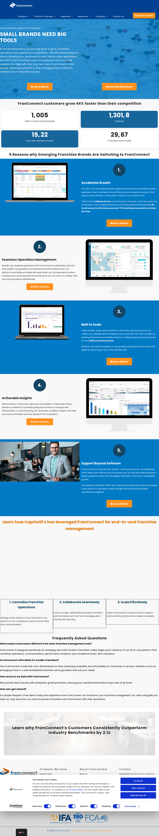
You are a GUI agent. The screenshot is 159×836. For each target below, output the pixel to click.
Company (102, 16)
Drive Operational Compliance (53, 791)
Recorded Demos (87, 788)
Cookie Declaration (127, 791)
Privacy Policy (76, 814)
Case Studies (85, 783)
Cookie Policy (125, 794)
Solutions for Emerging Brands (53, 794)
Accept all (138, 806)
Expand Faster (46, 774)
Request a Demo (144, 15)
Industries (67, 16)
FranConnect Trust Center (91, 797)
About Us (83, 774)
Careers (83, 777)
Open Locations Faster (49, 777)
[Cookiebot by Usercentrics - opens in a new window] (16, 831)
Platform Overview (45, 16)
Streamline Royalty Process (51, 788)
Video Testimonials (88, 786)
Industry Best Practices (89, 780)
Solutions (24, 16)
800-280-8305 (125, 786)
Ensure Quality (46, 783)
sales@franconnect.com (130, 780)
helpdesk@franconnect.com (131, 774)
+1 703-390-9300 (126, 788)
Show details (130, 831)
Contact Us (118, 16)
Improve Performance (49, 780)
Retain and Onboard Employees (53, 786)
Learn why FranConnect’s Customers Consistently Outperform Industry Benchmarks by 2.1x (79, 730)
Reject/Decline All (138, 820)
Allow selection (138, 813)
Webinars (84, 791)
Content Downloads (88, 794)
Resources (84, 16)
